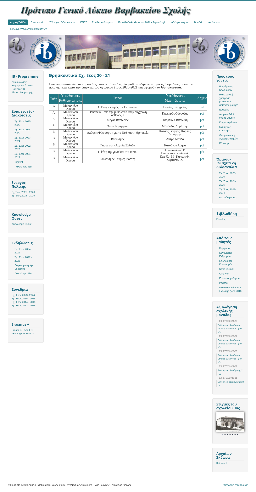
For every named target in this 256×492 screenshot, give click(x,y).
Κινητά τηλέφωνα (228, 122)
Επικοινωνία (37, 22)
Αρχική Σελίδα (18, 22)
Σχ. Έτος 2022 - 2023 (23, 259)
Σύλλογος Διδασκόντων (62, 22)
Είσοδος (220, 219)
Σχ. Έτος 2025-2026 (22, 123)
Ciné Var (224, 273)
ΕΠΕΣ (83, 22)
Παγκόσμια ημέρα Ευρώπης (24, 267)
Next (239, 424)
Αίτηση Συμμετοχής (22, 92)
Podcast (223, 282)
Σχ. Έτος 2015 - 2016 (24, 298)
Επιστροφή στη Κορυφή (235, 485)
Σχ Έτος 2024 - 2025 (23, 195)
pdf (203, 107)
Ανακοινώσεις (19, 82)
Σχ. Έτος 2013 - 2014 (24, 305)
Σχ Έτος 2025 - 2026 (23, 192)
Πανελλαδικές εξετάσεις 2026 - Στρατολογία (142, 22)
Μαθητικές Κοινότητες (225, 129)
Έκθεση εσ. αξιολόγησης (229, 325)
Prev (221, 424)
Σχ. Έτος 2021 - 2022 (23, 155)
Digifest (18, 162)
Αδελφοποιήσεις (180, 22)
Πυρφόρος (225, 248)
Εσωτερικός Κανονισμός (225, 262)
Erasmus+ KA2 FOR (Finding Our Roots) (23, 332)
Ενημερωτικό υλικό (22, 85)
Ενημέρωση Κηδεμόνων (225, 88)
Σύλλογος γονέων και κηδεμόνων (28, 28)
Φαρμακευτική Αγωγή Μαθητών (228, 137)
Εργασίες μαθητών (229, 278)
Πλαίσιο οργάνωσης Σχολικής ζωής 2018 (230, 289)
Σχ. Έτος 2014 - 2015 (24, 302)
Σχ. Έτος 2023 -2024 (23, 295)
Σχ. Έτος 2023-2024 (22, 139)
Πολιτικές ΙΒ (18, 89)
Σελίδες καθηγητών (102, 22)
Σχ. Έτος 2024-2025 (22, 131)
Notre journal (226, 269)
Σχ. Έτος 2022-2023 (22, 147)
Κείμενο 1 (221, 463)
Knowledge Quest (21, 224)
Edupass (224, 109)
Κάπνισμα (224, 143)
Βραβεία (198, 22)
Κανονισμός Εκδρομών (225, 254)
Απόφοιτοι (214, 22)
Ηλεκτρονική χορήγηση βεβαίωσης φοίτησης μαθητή (228, 99)
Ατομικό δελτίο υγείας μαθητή (227, 116)
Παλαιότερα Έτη (23, 166)
